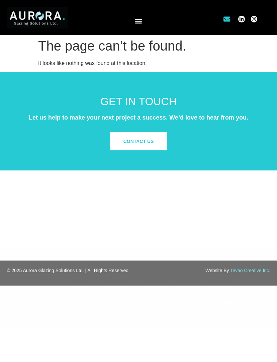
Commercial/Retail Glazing (169, 256)
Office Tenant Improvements (171, 263)
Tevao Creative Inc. (250, 275)
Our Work (221, 263)
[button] (138, 20)
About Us (220, 256)
